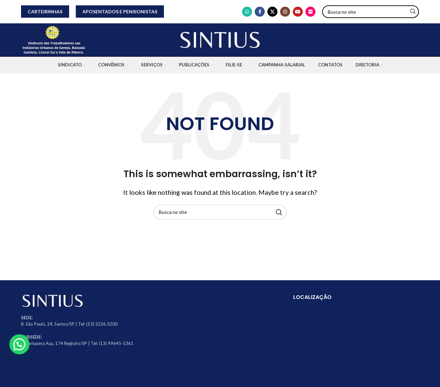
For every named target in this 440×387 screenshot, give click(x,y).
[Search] (370, 11)
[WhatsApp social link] (247, 12)
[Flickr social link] (310, 12)
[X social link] (272, 12)
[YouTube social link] (298, 12)
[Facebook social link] (260, 12)
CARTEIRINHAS (45, 11)
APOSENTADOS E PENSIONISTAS (119, 11)
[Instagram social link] (285, 12)
